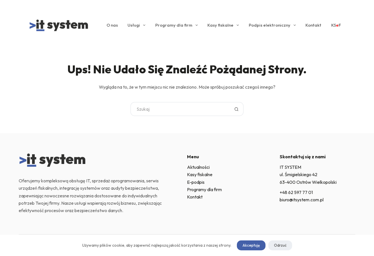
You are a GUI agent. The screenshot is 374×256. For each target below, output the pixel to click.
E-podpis (196, 182)
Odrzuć (280, 245)
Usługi (138, 25)
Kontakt (313, 25)
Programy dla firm (177, 25)
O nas (112, 25)
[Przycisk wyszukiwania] (237, 109)
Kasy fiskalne (224, 25)
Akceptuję (251, 245)
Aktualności (198, 167)
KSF (336, 25)
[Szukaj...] (180, 109)
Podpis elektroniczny (273, 25)
